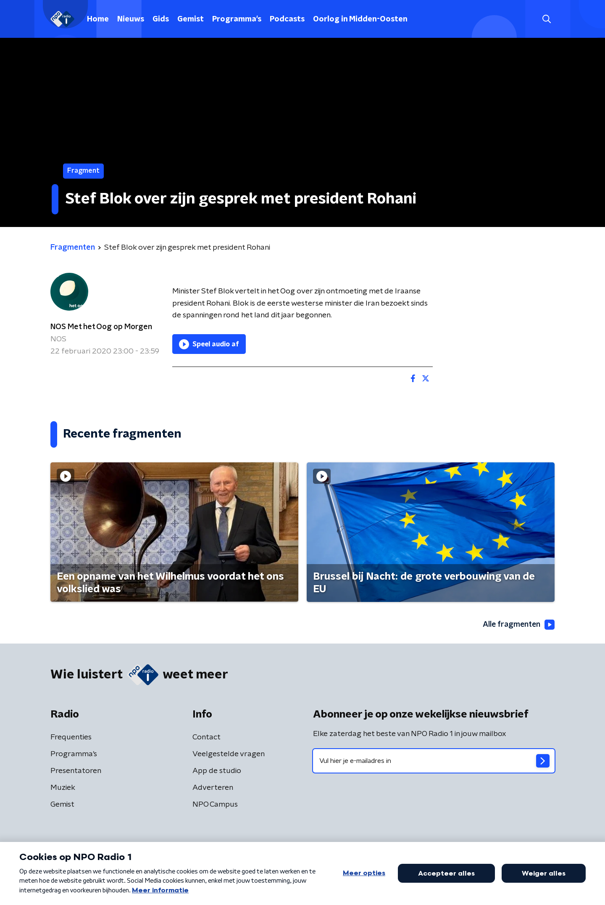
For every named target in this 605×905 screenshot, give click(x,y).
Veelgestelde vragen (228, 754)
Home (98, 19)
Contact (206, 737)
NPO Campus (215, 805)
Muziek (62, 788)
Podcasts (287, 19)
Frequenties (71, 737)
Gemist (190, 19)
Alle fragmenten (518, 625)
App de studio (216, 771)
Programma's (236, 19)
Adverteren (212, 788)
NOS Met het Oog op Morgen (101, 327)
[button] (546, 19)
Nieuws (130, 19)
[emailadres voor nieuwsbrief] (434, 761)
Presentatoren (75, 771)
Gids (161, 19)
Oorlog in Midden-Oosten (360, 19)
